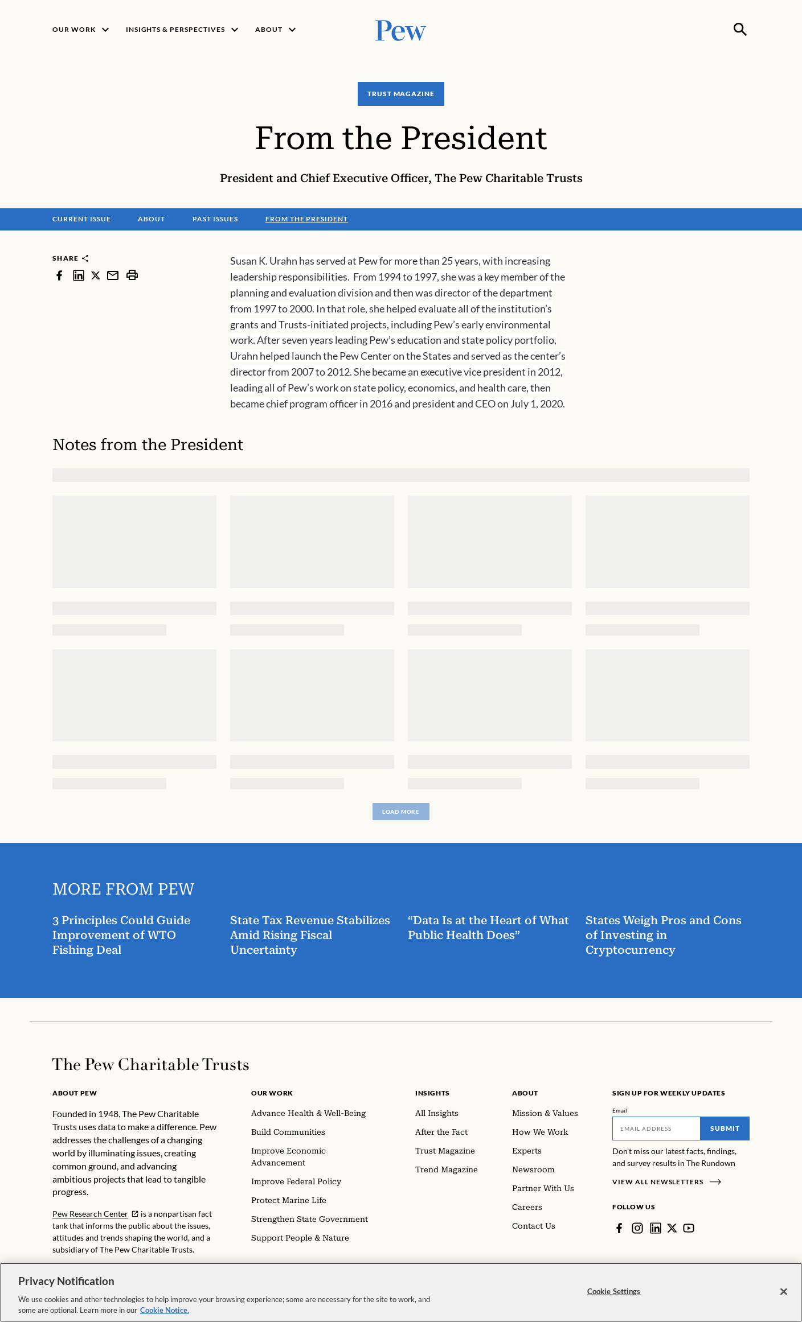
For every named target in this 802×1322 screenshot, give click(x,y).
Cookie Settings (614, 1291)
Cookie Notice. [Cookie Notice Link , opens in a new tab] (164, 1310)
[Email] (656, 1128)
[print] (132, 275)
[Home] (150, 1064)
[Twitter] (672, 1228)
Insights (432, 1093)
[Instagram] (637, 1228)
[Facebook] (619, 1228)
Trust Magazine (401, 93)
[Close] (783, 1291)
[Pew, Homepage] (401, 29)
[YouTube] (688, 1228)
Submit (725, 1128)
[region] (401, 1292)
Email (620, 1110)
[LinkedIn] (655, 1228)
